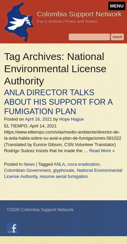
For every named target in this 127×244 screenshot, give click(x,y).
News (29, 164)
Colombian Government (27, 170)
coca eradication (84, 164)
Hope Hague (71, 119)
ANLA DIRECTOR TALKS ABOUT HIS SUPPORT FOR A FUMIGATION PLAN (58, 102)
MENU (117, 5)
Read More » (101, 150)
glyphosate (64, 170)
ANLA (59, 164)
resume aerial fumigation (64, 176)
